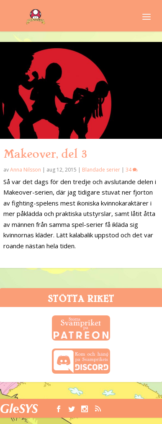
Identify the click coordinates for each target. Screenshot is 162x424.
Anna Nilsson (25, 169)
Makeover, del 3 (45, 154)
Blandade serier (101, 169)
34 (132, 169)
